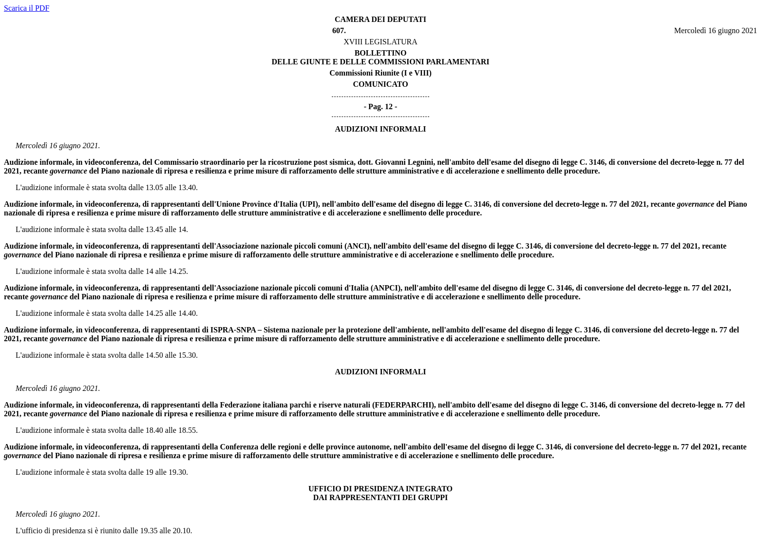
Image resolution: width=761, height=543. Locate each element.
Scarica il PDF (26, 8)
